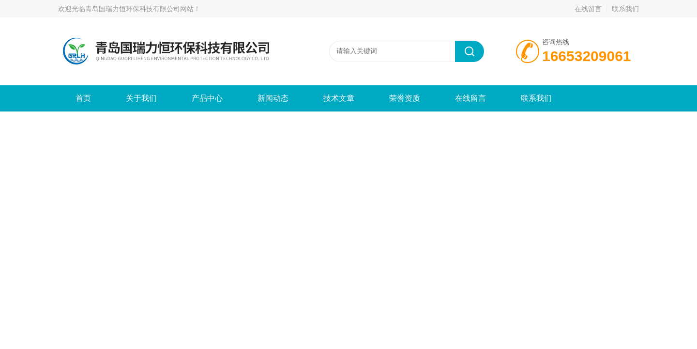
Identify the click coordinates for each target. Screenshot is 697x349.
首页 (83, 98)
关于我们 (141, 98)
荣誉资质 (404, 98)
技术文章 (338, 98)
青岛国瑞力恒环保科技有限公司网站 (139, 9)
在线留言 (588, 9)
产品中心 (207, 98)
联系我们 (625, 9)
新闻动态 (273, 98)
